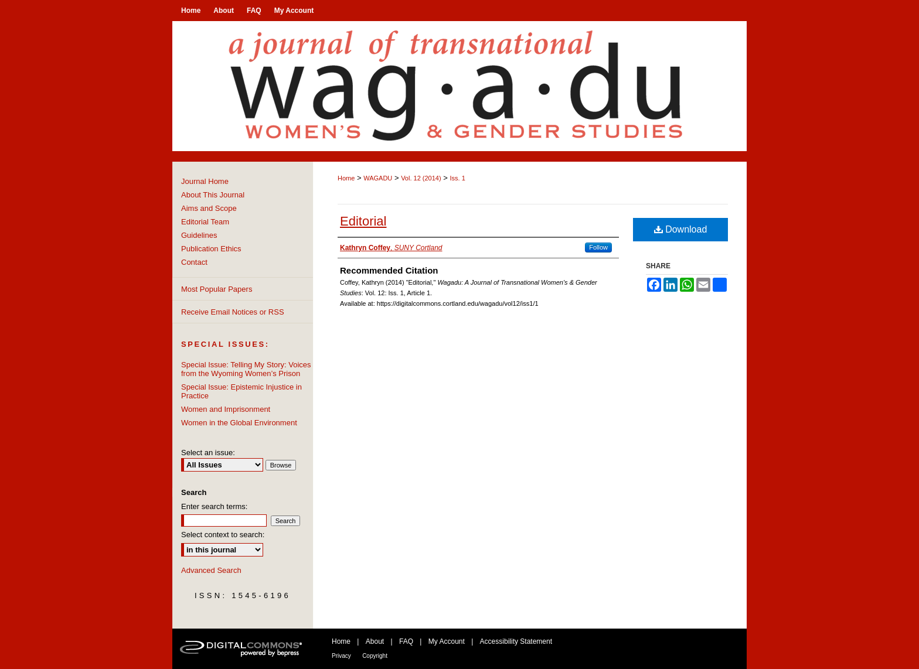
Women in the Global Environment (239, 422)
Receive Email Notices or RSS (232, 312)
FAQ (406, 641)
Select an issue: (208, 452)
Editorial (363, 221)
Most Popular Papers (216, 289)
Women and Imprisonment (225, 409)
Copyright (374, 656)
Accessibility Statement (516, 641)
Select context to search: (222, 534)
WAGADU (377, 178)
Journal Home (205, 181)
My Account (446, 641)
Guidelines (199, 235)
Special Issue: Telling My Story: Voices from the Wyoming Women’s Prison (246, 369)
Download (680, 229)
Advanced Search (211, 570)
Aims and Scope (209, 208)
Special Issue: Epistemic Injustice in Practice (241, 391)
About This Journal (212, 194)
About (375, 641)
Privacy (341, 656)
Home (346, 178)
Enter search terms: (214, 506)
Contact (194, 262)
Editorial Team (205, 221)
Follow (598, 247)
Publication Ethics (211, 248)
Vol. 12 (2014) (421, 178)
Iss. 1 (457, 178)
